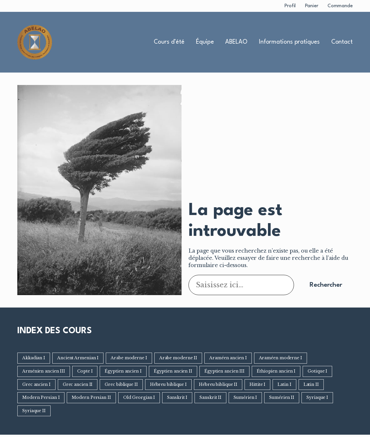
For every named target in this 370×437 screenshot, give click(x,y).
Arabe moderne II (178, 360)
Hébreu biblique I (168, 386)
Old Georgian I (139, 399)
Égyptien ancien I (123, 373)
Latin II (311, 386)
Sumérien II (281, 399)
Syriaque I (317, 399)
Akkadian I (33, 360)
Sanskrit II (210, 399)
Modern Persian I (41, 399)
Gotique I (317, 373)
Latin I (284, 386)
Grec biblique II (121, 386)
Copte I (84, 373)
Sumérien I (245, 399)
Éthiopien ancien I (276, 373)
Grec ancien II (78, 386)
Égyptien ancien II (173, 373)
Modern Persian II (91, 399)
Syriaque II (34, 412)
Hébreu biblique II (218, 386)
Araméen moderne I (280, 360)
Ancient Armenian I (78, 360)
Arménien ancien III (43, 373)
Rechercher (326, 287)
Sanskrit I (177, 399)
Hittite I (257, 386)
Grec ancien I (36, 386)
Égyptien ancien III (224, 373)
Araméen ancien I (228, 360)
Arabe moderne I (129, 360)
